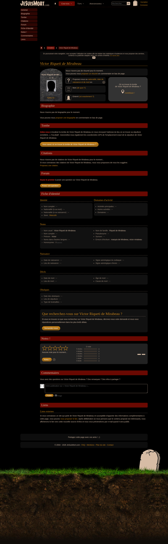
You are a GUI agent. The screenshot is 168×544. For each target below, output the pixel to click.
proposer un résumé (89, 74)
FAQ (83, 445)
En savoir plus (114, 55)
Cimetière (65, 3)
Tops (79, 3)
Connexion (144, 5)
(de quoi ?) (81, 88)
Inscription (144, 2)
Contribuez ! (130, 93)
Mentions (90, 445)
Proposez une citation (49, 165)
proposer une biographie (65, 118)
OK (94, 58)
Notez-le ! (51, 98)
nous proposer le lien (69, 419)
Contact (110, 445)
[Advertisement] (94, 26)
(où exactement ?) (86, 96)
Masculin (53, 215)
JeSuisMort (32, 3)
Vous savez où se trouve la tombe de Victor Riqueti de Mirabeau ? (69, 144)
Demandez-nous (51, 328)
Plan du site (101, 445)
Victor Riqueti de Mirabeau (68, 48)
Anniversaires (96, 3)
